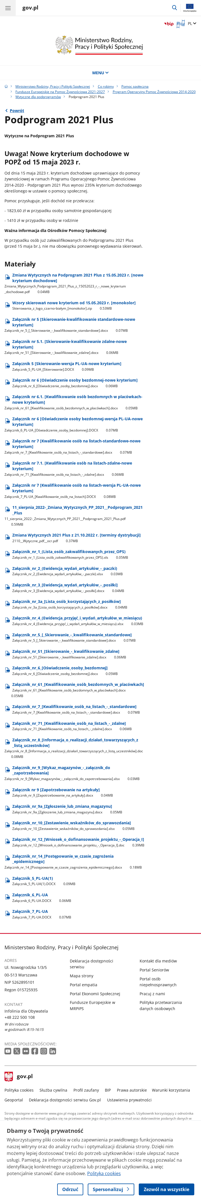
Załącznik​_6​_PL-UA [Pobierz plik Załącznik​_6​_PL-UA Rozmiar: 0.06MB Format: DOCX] (41, 897)
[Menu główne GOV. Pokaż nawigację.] (8, 8)
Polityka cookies (19, 1090)
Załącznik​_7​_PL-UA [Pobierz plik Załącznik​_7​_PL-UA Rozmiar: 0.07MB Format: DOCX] (41, 914)
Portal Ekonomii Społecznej (95, 993)
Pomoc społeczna (135, 86)
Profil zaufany (86, 1090)
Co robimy (106, 86)
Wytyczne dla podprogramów (38, 96)
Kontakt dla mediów (158, 961)
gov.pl (18, 1077)
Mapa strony (81, 975)
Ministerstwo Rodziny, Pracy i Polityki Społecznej (52, 86)
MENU (100, 72)
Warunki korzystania (171, 1090)
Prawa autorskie (132, 1090)
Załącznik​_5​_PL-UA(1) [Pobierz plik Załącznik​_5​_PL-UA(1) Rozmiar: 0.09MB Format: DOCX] (44, 881)
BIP (108, 1090)
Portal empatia (83, 984)
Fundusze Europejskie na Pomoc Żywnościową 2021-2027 (60, 91)
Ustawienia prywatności (129, 1100)
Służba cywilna (53, 1090)
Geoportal (13, 1100)
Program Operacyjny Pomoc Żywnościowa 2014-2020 (154, 91)
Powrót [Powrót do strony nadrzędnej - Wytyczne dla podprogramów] (17, 110)
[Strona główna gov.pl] (30, 8)
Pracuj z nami (152, 993)
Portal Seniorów (154, 970)
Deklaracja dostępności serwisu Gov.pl (65, 1100)
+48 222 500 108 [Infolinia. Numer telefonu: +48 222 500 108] (19, 1017)
